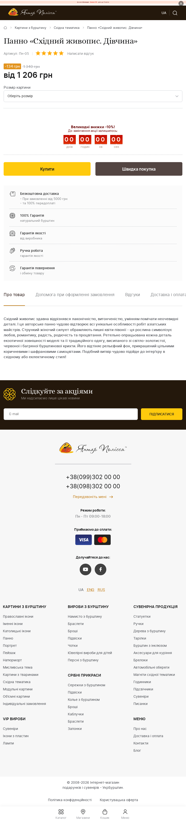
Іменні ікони (13, 624)
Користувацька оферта (119, 800)
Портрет (10, 645)
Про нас (140, 729)
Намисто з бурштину (85, 616)
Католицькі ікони (17, 631)
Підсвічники (143, 689)
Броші (73, 631)
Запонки (75, 729)
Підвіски (75, 638)
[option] (75, 298)
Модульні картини (17, 689)
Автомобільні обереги (151, 667)
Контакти (140, 743)
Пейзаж (9, 653)
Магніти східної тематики (154, 675)
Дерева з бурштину (149, 631)
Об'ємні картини (16, 696)
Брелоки (140, 660)
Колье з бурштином (84, 700)
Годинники (142, 682)
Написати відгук (80, 53)
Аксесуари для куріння (152, 653)
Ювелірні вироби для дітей (90, 653)
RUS (101, 590)
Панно (8, 638)
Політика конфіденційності (70, 800)
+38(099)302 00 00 (93, 477)
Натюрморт (12, 660)
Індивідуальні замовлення (24, 704)
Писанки (140, 704)
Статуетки (141, 616)
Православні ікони (18, 616)
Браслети (76, 624)
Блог (137, 750)
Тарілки (139, 638)
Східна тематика (66, 28)
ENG (90, 590)
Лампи (8, 743)
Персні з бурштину (83, 660)
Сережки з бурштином (86, 685)
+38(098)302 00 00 (93, 486)
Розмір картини (17, 87)
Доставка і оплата (148, 736)
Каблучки (76, 714)
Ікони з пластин (16, 736)
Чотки (73, 645)
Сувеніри (10, 729)
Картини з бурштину (30, 28)
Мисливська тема (17, 667)
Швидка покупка (139, 169)
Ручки (138, 624)
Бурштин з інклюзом (150, 645)
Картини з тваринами (20, 675)
